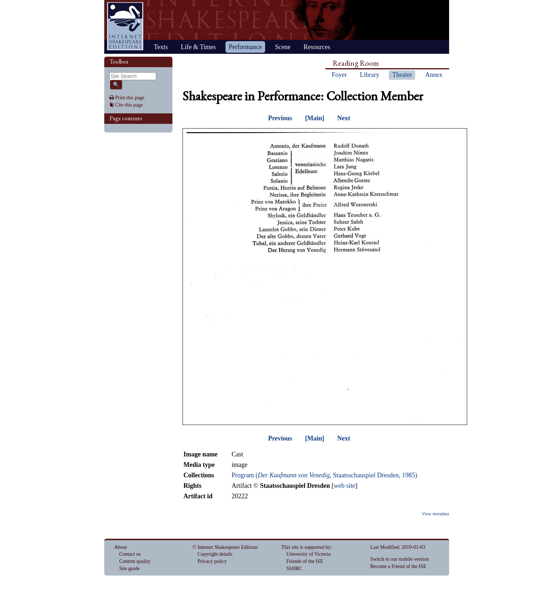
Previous (280, 118)
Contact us (130, 554)
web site (344, 485)
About (120, 547)
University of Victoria (308, 554)
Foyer (339, 74)
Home (125, 26)
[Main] (314, 118)
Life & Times (198, 47)
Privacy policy (212, 561)
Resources (316, 47)
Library (369, 74)
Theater (402, 74)
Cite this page (129, 105)
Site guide (129, 568)
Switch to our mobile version (399, 559)
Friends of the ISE (304, 561)
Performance (245, 47)
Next (343, 118)
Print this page (129, 97)
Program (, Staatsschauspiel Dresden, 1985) (324, 475)
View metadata (435, 513)
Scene (282, 47)
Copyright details (215, 554)
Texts (161, 47)
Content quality (135, 561)
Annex (433, 74)
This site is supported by (306, 547)
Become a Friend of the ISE (398, 566)
